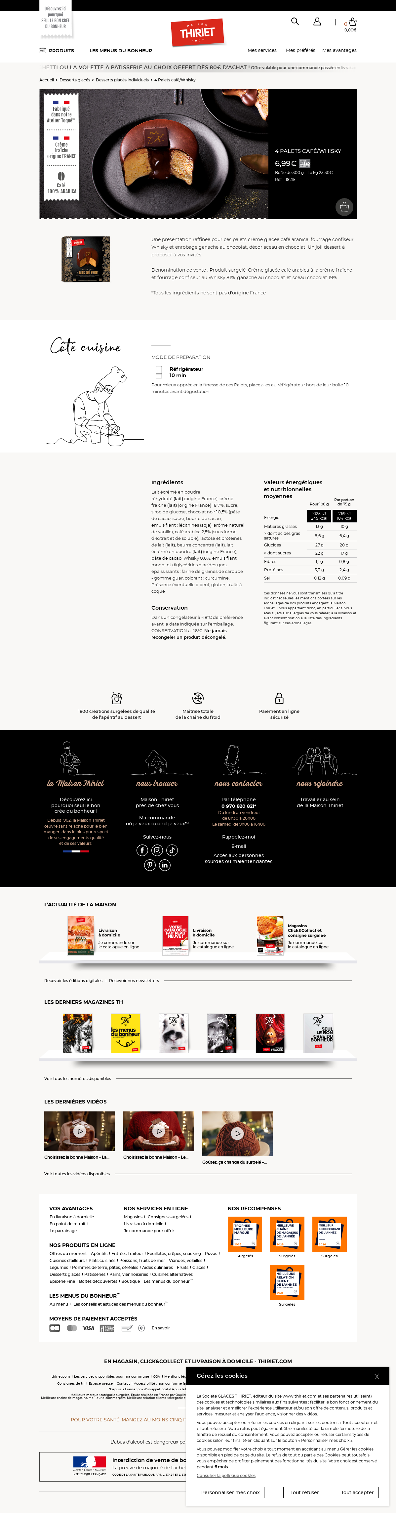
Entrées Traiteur (127, 1253)
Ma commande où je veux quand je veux (157, 821)
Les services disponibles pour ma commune (111, 1376)
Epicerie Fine (62, 1281)
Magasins (133, 1216)
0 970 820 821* (238, 806)
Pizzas (211, 1253)
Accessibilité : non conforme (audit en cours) (171, 1383)
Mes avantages (339, 50)
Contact (123, 1383)
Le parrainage (63, 1230)
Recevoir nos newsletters (134, 981)
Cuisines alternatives (172, 1274)
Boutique (130, 1281)
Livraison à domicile (143, 1223)
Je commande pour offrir (149, 1230)
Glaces (198, 1267)
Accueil (46, 79)
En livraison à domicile (72, 1216)
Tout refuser (305, 1492)
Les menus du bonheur (121, 51)
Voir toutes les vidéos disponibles (77, 1174)
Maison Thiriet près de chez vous (157, 802)
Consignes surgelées (168, 1216)
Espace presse (101, 1383)
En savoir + (162, 1327)
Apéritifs (99, 1253)
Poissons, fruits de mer (142, 1260)
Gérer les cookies (357, 1449)
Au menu (59, 1304)
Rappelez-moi (238, 837)
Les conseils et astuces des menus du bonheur (120, 1304)
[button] (317, 23)
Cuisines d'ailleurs (67, 1260)
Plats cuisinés (102, 1260)
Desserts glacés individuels (122, 79)
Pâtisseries (94, 1274)
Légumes (59, 1267)
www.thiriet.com (300, 1396)
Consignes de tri (71, 1383)
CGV (156, 1376)
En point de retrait (68, 1223)
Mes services (262, 50)
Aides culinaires (157, 1267)
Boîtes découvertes (98, 1281)
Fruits (182, 1267)
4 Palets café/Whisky (175, 79)
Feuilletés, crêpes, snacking (174, 1253)
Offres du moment (68, 1253)
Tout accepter (357, 1492)
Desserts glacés (74, 79)
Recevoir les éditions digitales (73, 981)
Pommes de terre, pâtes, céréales (105, 1267)
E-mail (238, 846)
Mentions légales (178, 1376)
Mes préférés (300, 50)
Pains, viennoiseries (128, 1274)
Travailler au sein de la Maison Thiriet (320, 802)
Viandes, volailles (185, 1260)
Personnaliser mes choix (230, 1492)
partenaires (341, 1396)
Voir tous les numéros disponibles (77, 1079)
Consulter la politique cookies (226, 1475)
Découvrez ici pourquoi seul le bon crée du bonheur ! (75, 805)
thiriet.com (61, 1376)
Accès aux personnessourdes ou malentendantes (238, 858)
